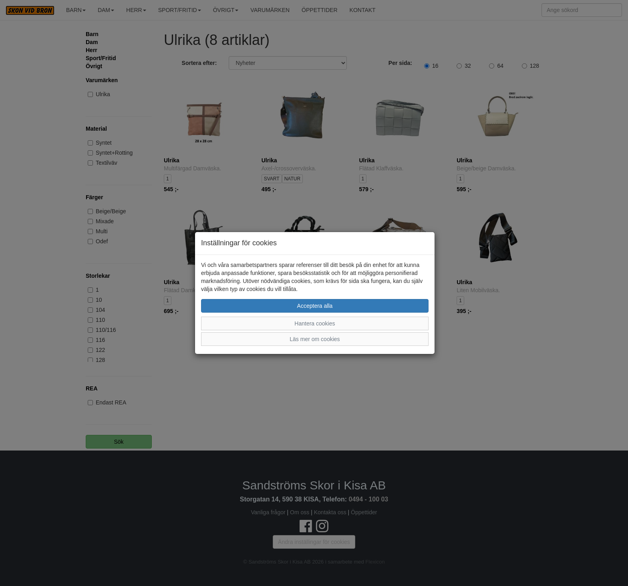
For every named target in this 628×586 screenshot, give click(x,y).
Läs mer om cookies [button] (315, 339)
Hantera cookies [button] (314, 323)
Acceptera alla (315, 306)
